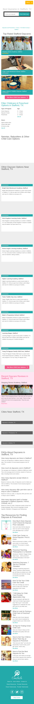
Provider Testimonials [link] (22, 687)
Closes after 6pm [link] (5, 124)
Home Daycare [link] (5, 111)
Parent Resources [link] (11, 684)
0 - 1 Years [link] (20, 111)
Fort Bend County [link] (24, 27)
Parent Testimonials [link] (11, 687)
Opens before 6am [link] (6, 122)
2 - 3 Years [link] (20, 114)
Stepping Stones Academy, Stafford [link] (14, 382)
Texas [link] (17, 27)
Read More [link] (4, 403)
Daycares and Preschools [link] (8, 27)
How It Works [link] (16, 681)
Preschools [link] (4, 114)
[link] (7, 2)
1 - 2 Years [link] (20, 113)
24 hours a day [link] (5, 126)
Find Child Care (24, 14)
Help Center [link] (16, 697)
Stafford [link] (16, 29)
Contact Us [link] (24, 681)
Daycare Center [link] (5, 113)
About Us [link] (9, 681)
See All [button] (19, 116)
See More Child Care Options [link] (17, 97)
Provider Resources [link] (22, 684)
